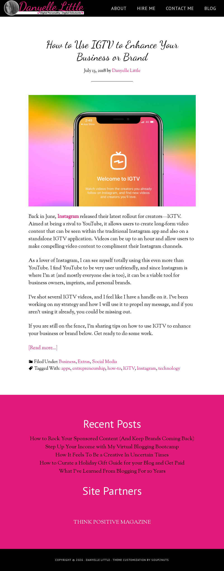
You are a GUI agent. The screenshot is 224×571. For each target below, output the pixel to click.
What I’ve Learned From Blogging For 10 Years (112, 471)
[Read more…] (42, 348)
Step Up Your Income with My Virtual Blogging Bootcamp (112, 447)
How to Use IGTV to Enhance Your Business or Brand (112, 50)
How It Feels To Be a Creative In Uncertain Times (112, 455)
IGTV (129, 368)
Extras (84, 362)
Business (67, 362)
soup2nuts (160, 560)
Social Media (104, 362)
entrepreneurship (88, 368)
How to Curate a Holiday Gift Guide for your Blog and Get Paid (112, 463)
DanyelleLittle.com (44, 8)
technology (169, 368)
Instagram (68, 216)
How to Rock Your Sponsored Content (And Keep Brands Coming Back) (112, 439)
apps (65, 368)
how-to (114, 368)
